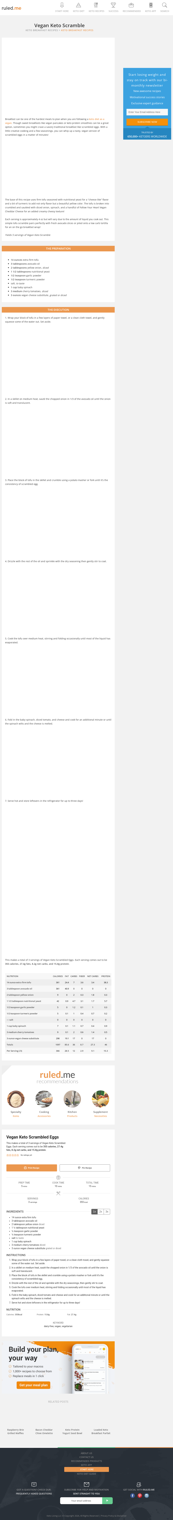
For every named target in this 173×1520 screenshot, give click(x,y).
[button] (7, 1155)
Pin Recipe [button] (85, 1168)
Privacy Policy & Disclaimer (114, 1515)
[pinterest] (138, 1495)
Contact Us (86, 1457)
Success (113, 8)
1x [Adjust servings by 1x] (94, 1211)
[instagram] (146, 1495)
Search (164, 8)
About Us (86, 1453)
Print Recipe (31, 1168)
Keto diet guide (86, 1473)
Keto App (86, 1464)
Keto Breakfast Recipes (77, 30)
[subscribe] (107, 1500)
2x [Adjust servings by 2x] (100, 1211)
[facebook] (131, 1495)
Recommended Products (86, 1461)
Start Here (62, 8)
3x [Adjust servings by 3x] (106, 1211)
